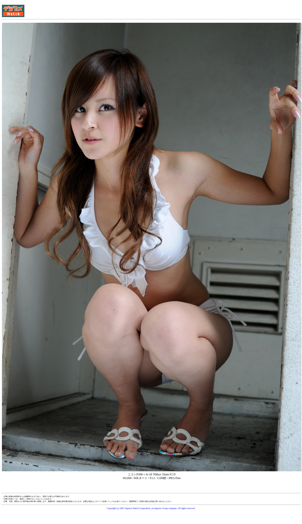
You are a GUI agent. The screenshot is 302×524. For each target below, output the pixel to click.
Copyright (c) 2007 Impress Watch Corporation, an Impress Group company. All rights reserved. (151, 508)
